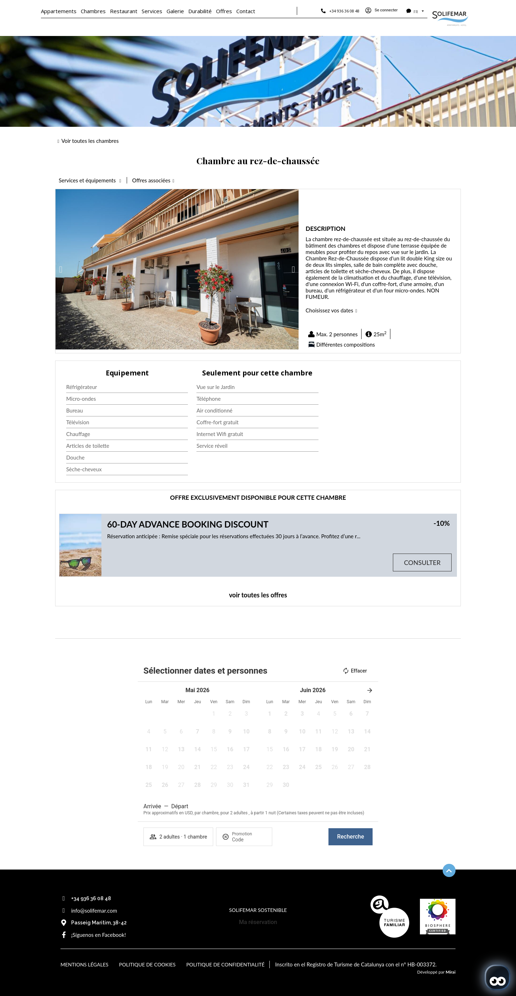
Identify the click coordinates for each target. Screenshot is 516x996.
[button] (60, 269)
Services (152, 11)
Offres (224, 11)
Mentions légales (84, 964)
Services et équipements (88, 180)
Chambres (93, 11)
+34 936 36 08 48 (344, 11)
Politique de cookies (147, 964)
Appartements (59, 11)
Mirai (451, 972)
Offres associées (151, 180)
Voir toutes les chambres (90, 141)
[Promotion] (249, 839)
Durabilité (200, 11)
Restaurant (123, 11)
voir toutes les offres (258, 595)
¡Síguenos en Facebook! (98, 935)
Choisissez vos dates (329, 310)
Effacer (354, 670)
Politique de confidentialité (225, 964)
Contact (245, 11)
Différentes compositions (345, 344)
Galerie (175, 11)
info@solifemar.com (94, 910)
